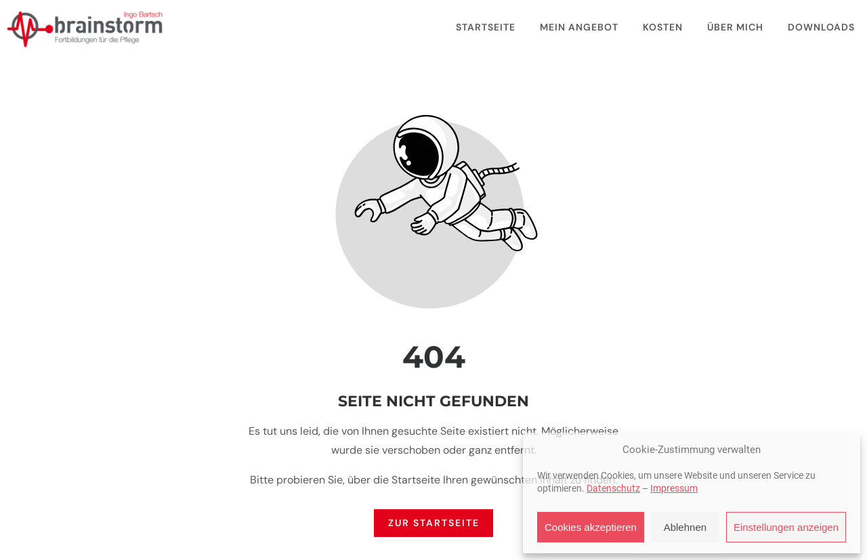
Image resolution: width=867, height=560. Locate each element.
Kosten (663, 27)
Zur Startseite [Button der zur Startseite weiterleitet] (434, 523)
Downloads (821, 27)
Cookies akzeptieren (591, 527)
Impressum (674, 488)
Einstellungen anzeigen (786, 527)
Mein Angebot (579, 27)
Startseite (485, 27)
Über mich (735, 27)
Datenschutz (613, 488)
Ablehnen (685, 527)
